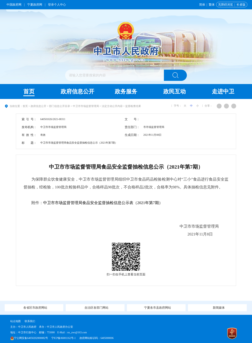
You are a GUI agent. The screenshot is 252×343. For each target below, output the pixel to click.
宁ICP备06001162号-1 (63, 338)
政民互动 (174, 91)
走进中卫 (223, 91)
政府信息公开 (77, 91)
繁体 (212, 4)
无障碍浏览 (225, 4)
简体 (202, 4)
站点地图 (15, 321)
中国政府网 (14, 4)
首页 (29, 91)
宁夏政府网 (34, 4)
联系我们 (30, 321)
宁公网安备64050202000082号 (29, 338)
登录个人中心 (57, 4)
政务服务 (126, 91)
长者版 (241, 4)
